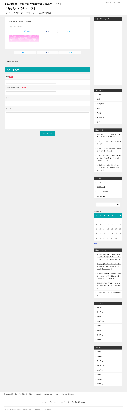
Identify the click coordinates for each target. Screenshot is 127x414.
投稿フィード (101, 187)
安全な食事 (100, 103)
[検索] (108, 205)
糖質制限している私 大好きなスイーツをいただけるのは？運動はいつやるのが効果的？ (109, 167)
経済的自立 (100, 117)
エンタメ (100, 94)
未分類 (99, 113)
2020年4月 (100, 326)
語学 (98, 122)
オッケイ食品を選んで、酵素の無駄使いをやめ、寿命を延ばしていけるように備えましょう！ (109, 158)
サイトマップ (18, 13)
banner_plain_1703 (12, 61)
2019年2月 (100, 335)
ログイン (100, 182)
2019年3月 (100, 330)
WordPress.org (101, 196)
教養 (98, 108)
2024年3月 (100, 316)
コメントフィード (102, 191)
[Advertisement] (104, 52)
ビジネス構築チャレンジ (104, 292)
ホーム (8, 13)
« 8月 (96, 243)
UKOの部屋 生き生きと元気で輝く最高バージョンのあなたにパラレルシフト (33, 5)
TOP (32, 394)
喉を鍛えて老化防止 (45, 13)
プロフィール (30, 13)
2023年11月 (100, 321)
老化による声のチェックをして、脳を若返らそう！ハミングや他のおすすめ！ (109, 266)
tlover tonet (105, 269)
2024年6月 (100, 312)
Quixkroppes (117, 285)
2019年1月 (100, 339)
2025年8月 (100, 307)
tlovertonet (113, 259)
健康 (98, 99)
